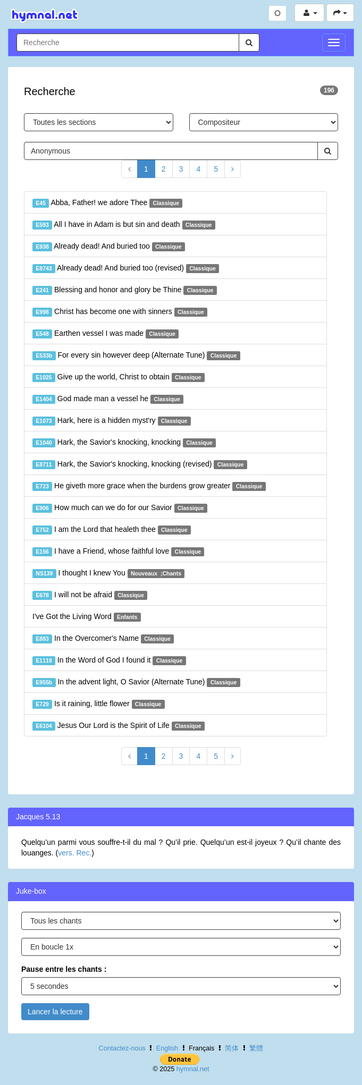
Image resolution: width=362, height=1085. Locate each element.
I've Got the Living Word (86, 617)
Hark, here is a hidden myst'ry (111, 421)
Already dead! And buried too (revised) (125, 268)
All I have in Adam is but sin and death (123, 225)
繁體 (256, 1048)
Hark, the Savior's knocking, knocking (124, 442)
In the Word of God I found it (109, 660)
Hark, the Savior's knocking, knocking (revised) (139, 464)
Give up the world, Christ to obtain (118, 377)
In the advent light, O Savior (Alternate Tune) (136, 682)
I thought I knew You (108, 573)
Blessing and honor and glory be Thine (124, 290)
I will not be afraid (89, 595)
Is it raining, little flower (98, 704)
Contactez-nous (122, 1048)
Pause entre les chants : (63, 969)
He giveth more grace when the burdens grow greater (149, 486)
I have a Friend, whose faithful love (118, 551)
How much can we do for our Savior (119, 508)
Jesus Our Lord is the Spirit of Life (118, 726)
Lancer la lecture (55, 1011)
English (167, 1048)
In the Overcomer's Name (103, 638)
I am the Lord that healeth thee (111, 530)
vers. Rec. (74, 853)
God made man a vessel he (107, 399)
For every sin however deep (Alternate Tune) (136, 355)
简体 (232, 1048)
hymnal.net (192, 1069)
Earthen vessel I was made (105, 333)
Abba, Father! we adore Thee (107, 203)
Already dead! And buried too (108, 246)
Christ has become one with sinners (119, 312)
